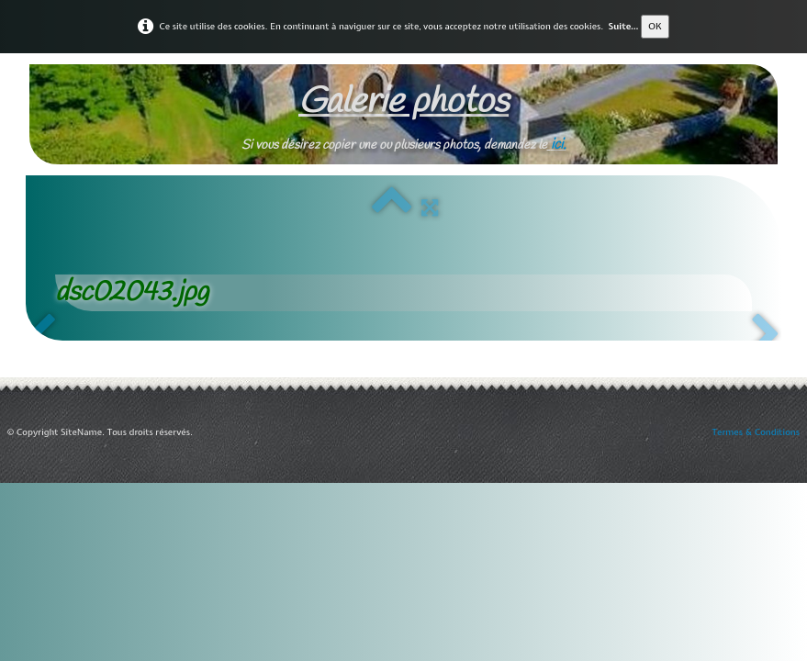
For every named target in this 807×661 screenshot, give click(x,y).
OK (655, 26)
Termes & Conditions (756, 432)
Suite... (623, 26)
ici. (558, 144)
